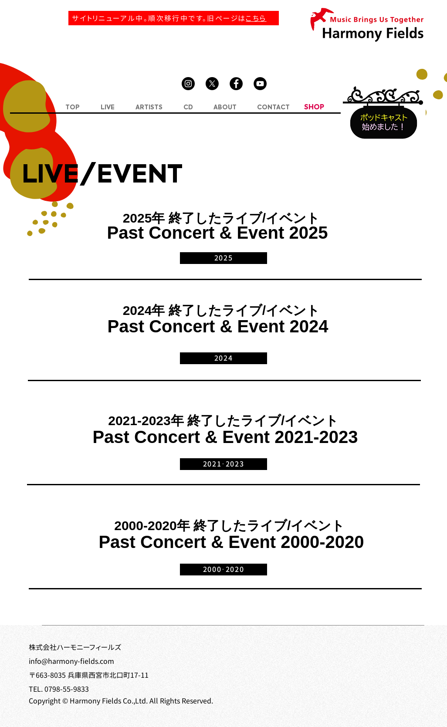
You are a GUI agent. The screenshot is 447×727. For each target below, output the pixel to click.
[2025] (223, 258)
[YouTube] (260, 83)
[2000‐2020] (223, 569)
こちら (256, 18)
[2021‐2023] (223, 464)
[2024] (223, 358)
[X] (212, 83)
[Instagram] (188, 83)
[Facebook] (236, 83)
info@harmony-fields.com (71, 661)
